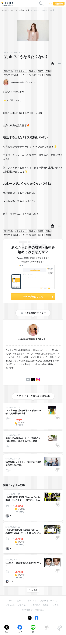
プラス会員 (10, 605)
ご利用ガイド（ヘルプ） (48, 601)
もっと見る (33, 590)
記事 (19, 601)
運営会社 (46, 605)
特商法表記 (39, 610)
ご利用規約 (35, 605)
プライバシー (23, 605)
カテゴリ (13, 10)
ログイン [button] (48, 4)
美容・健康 (24, 10)
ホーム (4, 10)
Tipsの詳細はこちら (38, 296)
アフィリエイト (30, 601)
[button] (52, 63)
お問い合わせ (27, 610)
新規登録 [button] (59, 3)
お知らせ (56, 605)
